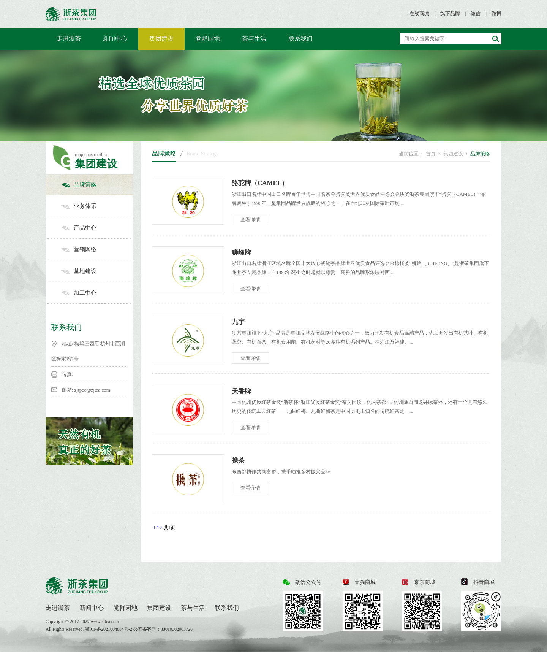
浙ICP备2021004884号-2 (109, 629)
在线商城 (419, 13)
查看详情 (250, 219)
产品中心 (97, 228)
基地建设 (97, 271)
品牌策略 (97, 185)
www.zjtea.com (105, 621)
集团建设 (161, 38)
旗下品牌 (450, 13)
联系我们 (300, 38)
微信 (476, 13)
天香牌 (241, 391)
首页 (431, 154)
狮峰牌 (241, 252)
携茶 (238, 460)
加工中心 (97, 293)
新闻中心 (115, 38)
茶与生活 (254, 38)
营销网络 (97, 249)
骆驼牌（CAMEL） (260, 183)
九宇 (238, 321)
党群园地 (208, 38)
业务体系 (97, 206)
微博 (496, 13)
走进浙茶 (69, 38)
